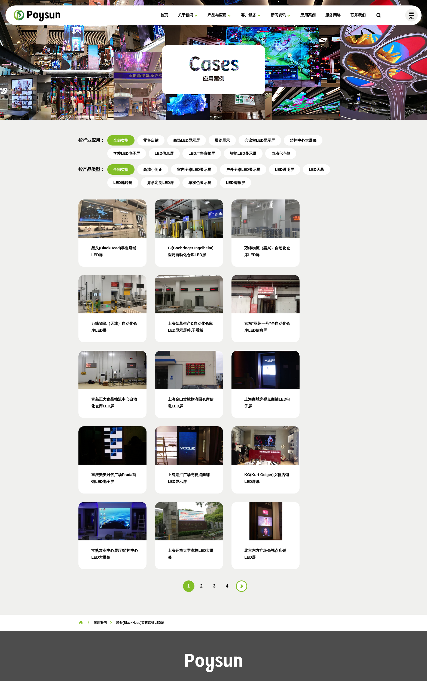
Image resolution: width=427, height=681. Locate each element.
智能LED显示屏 (243, 153)
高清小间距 (152, 169)
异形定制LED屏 (160, 182)
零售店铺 (150, 140)
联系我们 (358, 15)
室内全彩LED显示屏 (194, 169)
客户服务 (248, 15)
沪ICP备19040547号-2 (242, 662)
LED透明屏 (284, 169)
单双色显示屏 (199, 182)
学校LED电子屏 (126, 153)
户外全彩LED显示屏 (243, 169)
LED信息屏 (164, 153)
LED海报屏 (235, 182)
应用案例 (308, 15)
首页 (164, 15)
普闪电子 (37, 15)
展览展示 (222, 140)
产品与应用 (217, 15)
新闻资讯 (278, 15)
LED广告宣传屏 (201, 153)
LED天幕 (316, 169)
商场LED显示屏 (186, 140)
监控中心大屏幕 (303, 140)
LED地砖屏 (122, 182)
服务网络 (333, 15)
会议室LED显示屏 (260, 140)
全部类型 (121, 140)
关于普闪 (185, 15)
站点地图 (212, 662)
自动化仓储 (280, 153)
